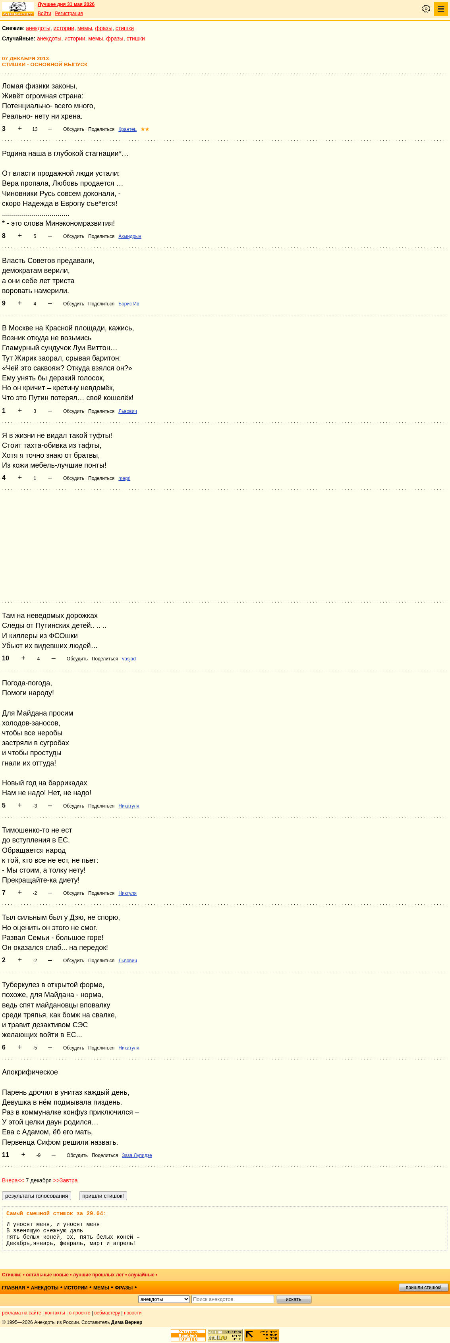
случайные (141, 1275)
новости (132, 1313)
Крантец (127, 129)
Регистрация (69, 13)
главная (13, 1288)
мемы (84, 28)
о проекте (80, 1313)
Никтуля (127, 893)
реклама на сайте (21, 1313)
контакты (55, 1313)
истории (64, 28)
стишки (125, 28)
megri (124, 478)
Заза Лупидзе (137, 1155)
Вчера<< (13, 1180)
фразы (103, 28)
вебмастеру (107, 1313)
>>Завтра (65, 1180)
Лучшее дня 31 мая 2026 (66, 4)
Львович (127, 411)
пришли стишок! (424, 1287)
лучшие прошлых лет (98, 1275)
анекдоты (38, 28)
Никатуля (128, 806)
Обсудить (73, 129)
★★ (145, 129)
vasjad (129, 659)
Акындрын (129, 236)
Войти (44, 13)
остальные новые (47, 1275)
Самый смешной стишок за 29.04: (56, 1214)
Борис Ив (128, 304)
